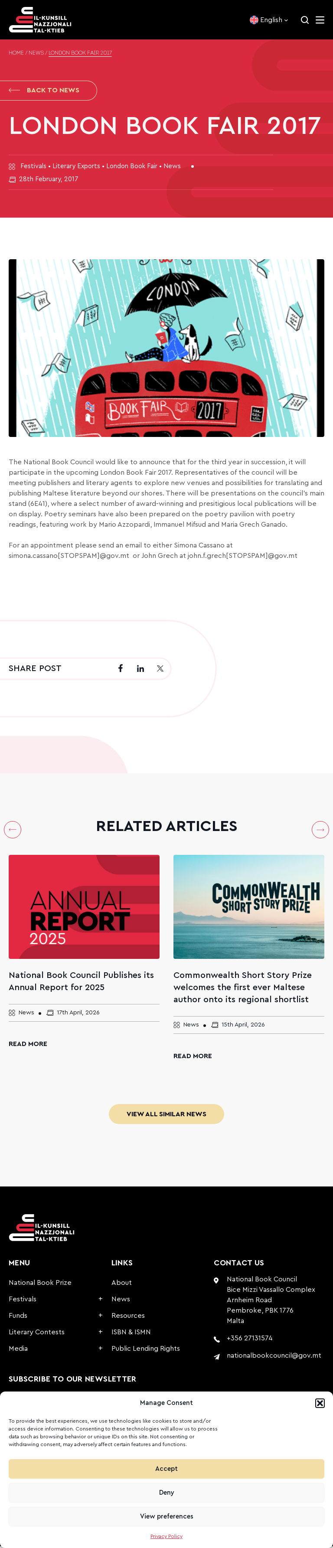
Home (16, 53)
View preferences (166, 1516)
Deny (166, 1492)
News (36, 53)
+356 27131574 (250, 1339)
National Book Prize (40, 1284)
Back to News (44, 91)
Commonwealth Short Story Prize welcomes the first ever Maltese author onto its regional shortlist (242, 989)
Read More (28, 1045)
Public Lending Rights (145, 1350)
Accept (166, 1469)
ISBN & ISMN (131, 1333)
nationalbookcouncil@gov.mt (274, 1357)
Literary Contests (37, 1333)
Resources (128, 1317)
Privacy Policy (166, 1536)
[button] (320, 1403)
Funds (18, 1317)
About (121, 1284)
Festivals (22, 1300)
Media (18, 1350)
